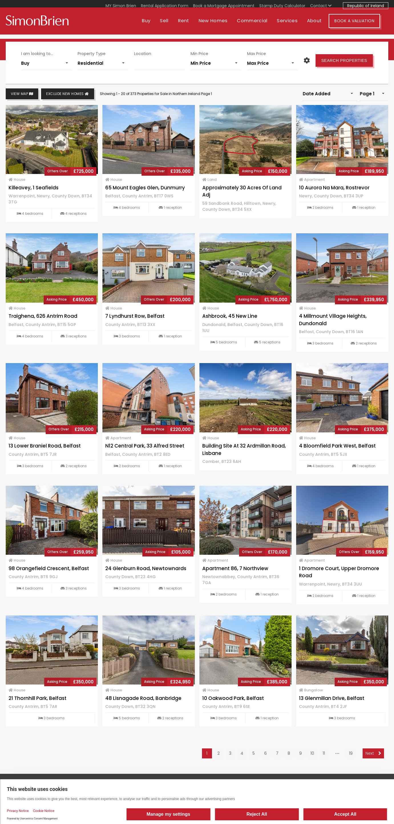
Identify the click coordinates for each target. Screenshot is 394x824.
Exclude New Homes (67, 94)
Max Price (256, 53)
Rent (191, 25)
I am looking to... (37, 53)
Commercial (260, 25)
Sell (172, 25)
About (322, 25)
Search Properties (344, 60)
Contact (321, 6)
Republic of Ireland (365, 6)
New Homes (221, 25)
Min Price (199, 53)
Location (142, 53)
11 (324, 753)
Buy (154, 25)
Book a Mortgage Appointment (223, 6)
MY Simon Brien (121, 6)
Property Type (92, 53)
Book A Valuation (363, 25)
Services (295, 25)
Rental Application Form (164, 6)
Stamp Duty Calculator (282, 6)
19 (351, 753)
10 (312, 753)
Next (373, 753)
